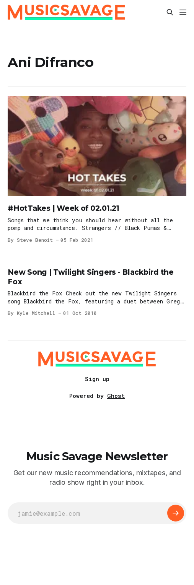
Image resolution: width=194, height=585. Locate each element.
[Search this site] (170, 12)
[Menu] (183, 12)
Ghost (116, 395)
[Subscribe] (175, 513)
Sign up (97, 379)
